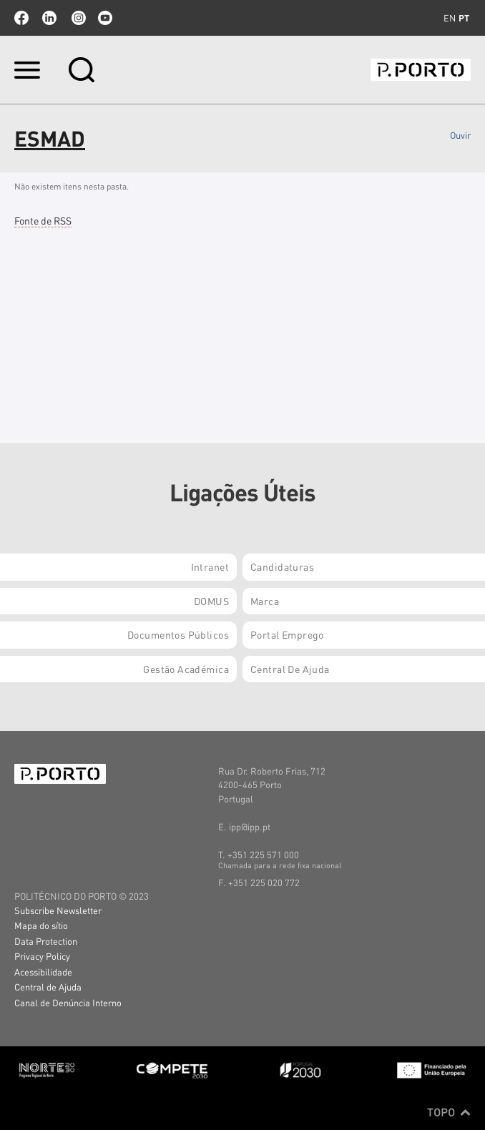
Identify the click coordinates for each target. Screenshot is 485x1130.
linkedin (49, 18)
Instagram (77, 18)
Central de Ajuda (48, 987)
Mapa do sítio (41, 925)
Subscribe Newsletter (58, 910)
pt (464, 18)
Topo (449, 1112)
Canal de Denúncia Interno (68, 1002)
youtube (105, 18)
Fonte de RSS (43, 220)
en (450, 18)
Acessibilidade (43, 972)
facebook (21, 18)
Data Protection (45, 941)
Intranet (210, 566)
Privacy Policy (42, 956)
